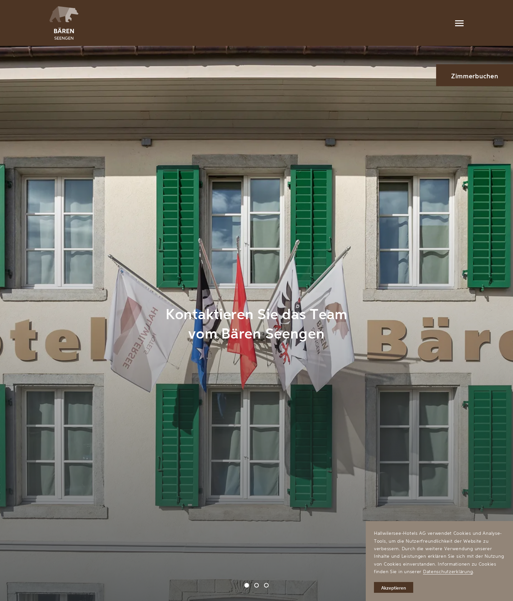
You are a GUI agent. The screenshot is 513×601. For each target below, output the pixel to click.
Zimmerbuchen (474, 76)
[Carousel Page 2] (256, 585)
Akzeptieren (393, 588)
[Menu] (459, 23)
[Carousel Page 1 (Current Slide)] (246, 585)
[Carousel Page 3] (266, 585)
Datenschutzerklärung (448, 571)
